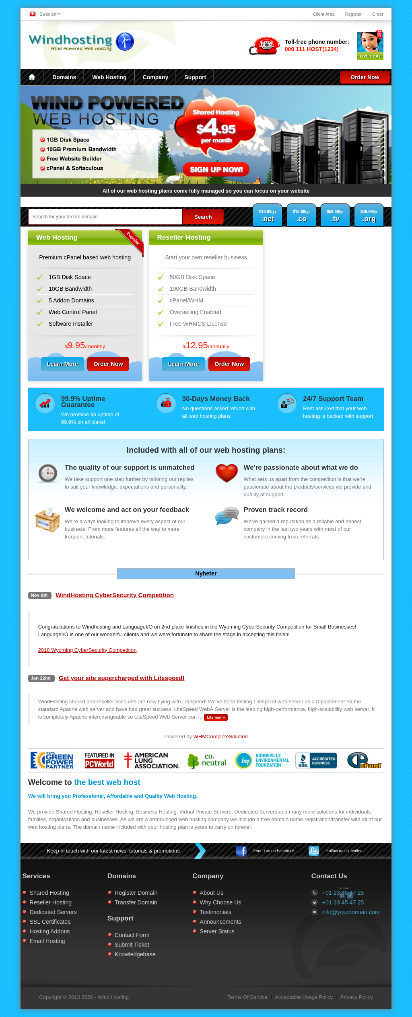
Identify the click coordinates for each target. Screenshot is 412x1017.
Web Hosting (109, 77)
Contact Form (105, 935)
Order (377, 14)
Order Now (364, 77)
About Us (185, 893)
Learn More (64, 364)
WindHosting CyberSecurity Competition (115, 595)
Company (156, 77)
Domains (64, 77)
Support (195, 77)
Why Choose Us (193, 902)
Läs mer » (216, 717)
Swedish (47, 14)
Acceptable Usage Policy (304, 997)
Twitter (344, 851)
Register (353, 14)
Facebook (274, 851)
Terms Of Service (247, 997)
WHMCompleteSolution (221, 736)
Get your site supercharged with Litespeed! (122, 677)
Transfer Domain (109, 902)
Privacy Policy (356, 997)
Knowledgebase (108, 954)
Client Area (324, 14)
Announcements (193, 921)
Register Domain (109, 893)
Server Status (190, 931)
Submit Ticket (105, 944)
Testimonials (189, 912)
